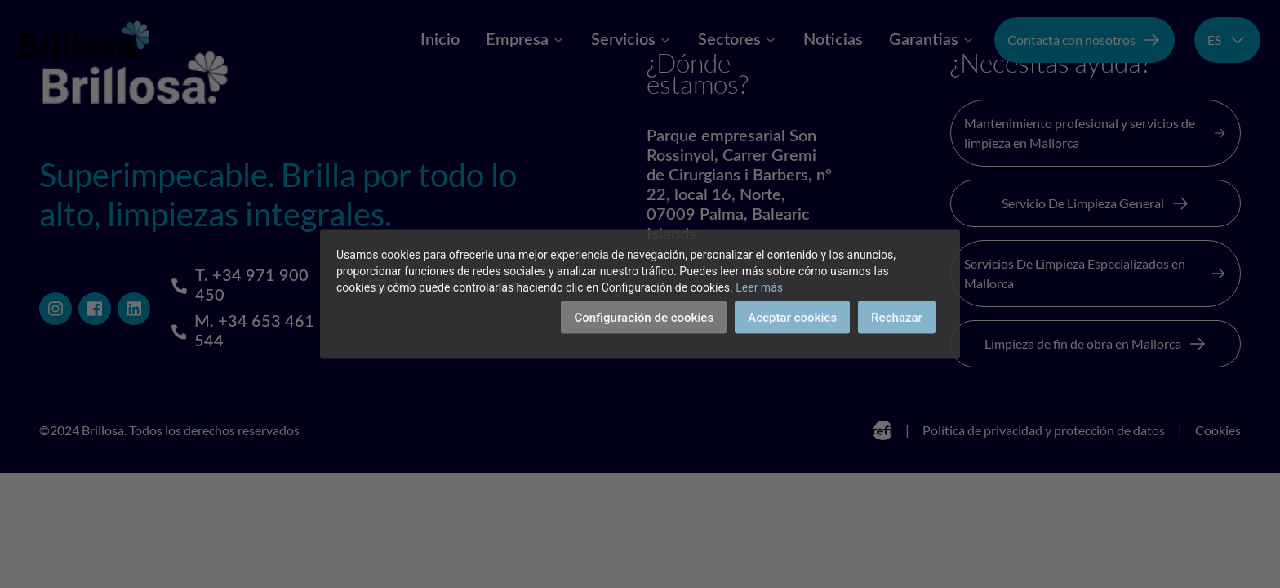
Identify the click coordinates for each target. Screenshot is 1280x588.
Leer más (759, 287)
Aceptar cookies (792, 317)
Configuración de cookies (643, 317)
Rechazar (896, 317)
